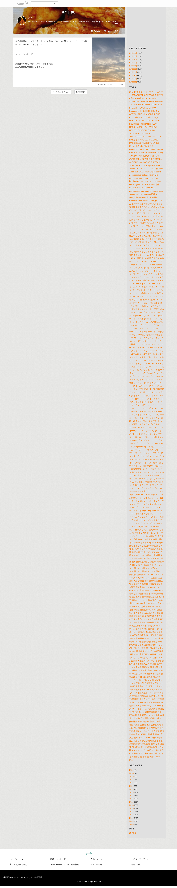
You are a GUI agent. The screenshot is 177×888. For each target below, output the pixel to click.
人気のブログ (96, 859)
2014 (131, 805)
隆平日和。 (69, 12)
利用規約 (75, 864)
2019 (131, 789)
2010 (131, 818)
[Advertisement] (69, 102)
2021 (131, 783)
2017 (131, 795)
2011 (131, 815)
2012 (131, 811)
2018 (131, 792)
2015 (131, 802)
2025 (131, 770)
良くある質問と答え (18, 864)
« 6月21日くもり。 (61, 92)
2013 (131, 808)
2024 (131, 773)
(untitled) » (80, 92)
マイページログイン (140, 859)
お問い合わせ (96, 864)
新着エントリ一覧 (58, 859)
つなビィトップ (16, 859)
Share (118, 31)
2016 (131, 799)
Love (107, 31)
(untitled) (133, 53)
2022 (131, 779)
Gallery (95, 31)
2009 (131, 821)
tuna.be (88, 853)
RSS (132, 833)
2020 (131, 786)
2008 (131, 824)
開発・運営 (136, 864)
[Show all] (117, 24)
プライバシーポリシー (60, 864)
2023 (131, 776)
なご (30, 18)
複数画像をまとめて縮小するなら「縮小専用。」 (24, 877)
